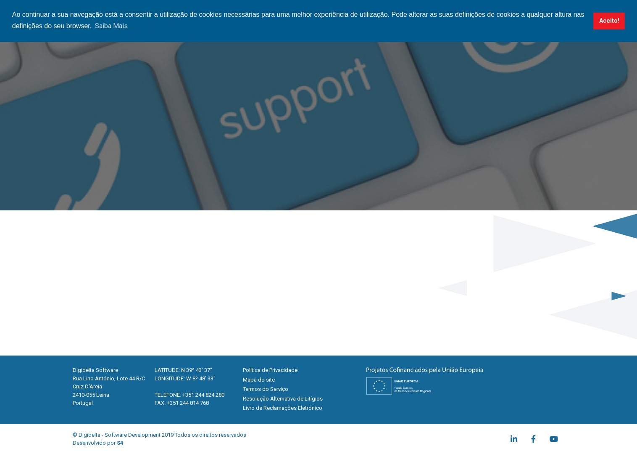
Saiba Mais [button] (111, 26)
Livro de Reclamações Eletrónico (282, 408)
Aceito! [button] (609, 20)
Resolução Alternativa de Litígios (283, 399)
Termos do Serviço (265, 389)
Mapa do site (259, 380)
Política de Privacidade (270, 370)
